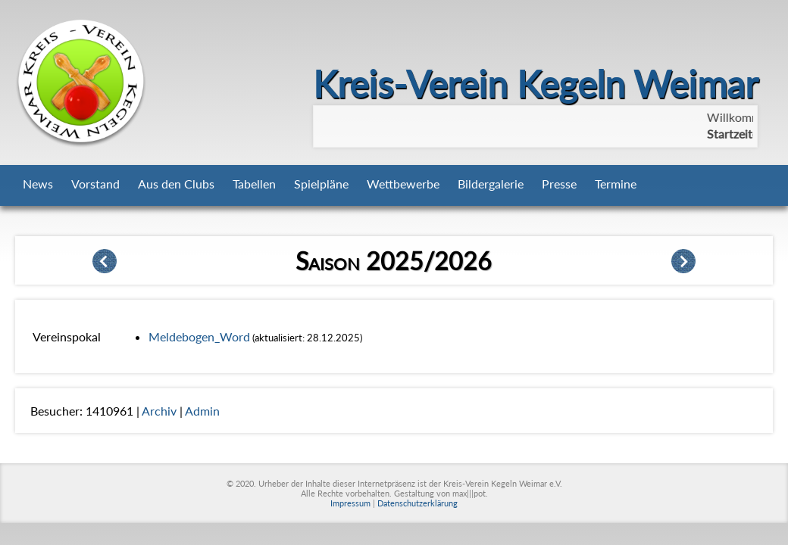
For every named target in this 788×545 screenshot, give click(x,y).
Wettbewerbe (403, 183)
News (38, 183)
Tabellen (254, 183)
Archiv (159, 410)
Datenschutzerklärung (417, 503)
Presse (559, 183)
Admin (202, 410)
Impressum (350, 503)
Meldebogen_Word (199, 336)
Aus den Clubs (176, 183)
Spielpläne (321, 183)
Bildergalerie (491, 183)
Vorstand (95, 183)
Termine (615, 183)
